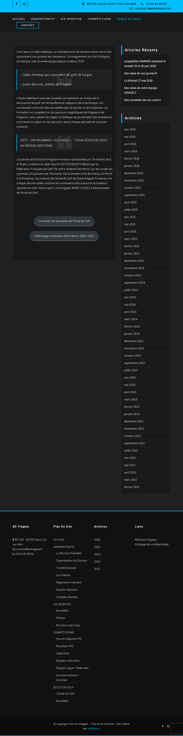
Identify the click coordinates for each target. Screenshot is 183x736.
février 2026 (131, 158)
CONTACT (27, 25)
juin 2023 (130, 377)
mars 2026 (130, 151)
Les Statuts (63, 575)
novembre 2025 (134, 180)
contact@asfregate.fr (153, 8)
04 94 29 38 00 (156, 3)
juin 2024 (130, 297)
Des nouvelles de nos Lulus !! (142, 100)
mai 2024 (129, 304)
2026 (97, 539)
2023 (97, 561)
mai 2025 (129, 224)
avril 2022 (130, 472)
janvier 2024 (132, 334)
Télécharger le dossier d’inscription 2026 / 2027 (64, 236)
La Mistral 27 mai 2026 (138, 80)
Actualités (62, 610)
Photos (60, 618)
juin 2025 (130, 217)
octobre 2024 (132, 275)
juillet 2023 (131, 370)
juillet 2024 (131, 290)
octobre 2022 (132, 436)
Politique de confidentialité (152, 544)
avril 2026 (130, 144)
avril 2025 (130, 231)
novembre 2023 (134, 348)
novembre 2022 (134, 428)
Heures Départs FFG (69, 639)
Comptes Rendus (67, 597)
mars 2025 (130, 239)
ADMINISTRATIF (43, 19)
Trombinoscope (66, 568)
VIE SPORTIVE (71, 19)
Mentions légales (146, 539)
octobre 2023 (132, 355)
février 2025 (131, 246)
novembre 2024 (134, 268)
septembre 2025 (134, 195)
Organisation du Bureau (71, 560)
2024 (97, 554)
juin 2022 (130, 458)
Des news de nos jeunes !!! (140, 73)
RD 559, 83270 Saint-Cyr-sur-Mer (111, 3)
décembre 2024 (133, 261)
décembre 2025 (133, 173)
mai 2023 (129, 385)
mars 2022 (130, 480)
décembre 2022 (133, 421)
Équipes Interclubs (68, 661)
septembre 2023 (134, 363)
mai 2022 (129, 465)
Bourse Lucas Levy (68, 625)
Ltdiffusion (94, 728)
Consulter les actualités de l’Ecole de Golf (64, 221)
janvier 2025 (132, 253)
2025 (97, 547)
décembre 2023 (133, 341)
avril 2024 (130, 312)
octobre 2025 (132, 188)
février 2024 (131, 326)
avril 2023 (130, 392)
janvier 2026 (132, 166)
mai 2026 (129, 137)
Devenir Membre (67, 590)
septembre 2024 (134, 282)
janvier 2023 (132, 414)
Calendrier (62, 653)
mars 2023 (130, 399)
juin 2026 (130, 129)
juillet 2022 (131, 450)
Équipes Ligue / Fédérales (72, 668)
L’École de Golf (65, 693)
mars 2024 (130, 319)
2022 (97, 569)
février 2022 (131, 487)
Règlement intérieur (69, 582)
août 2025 (130, 202)
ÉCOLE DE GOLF (129, 19)
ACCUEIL (19, 19)
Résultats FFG (64, 646)
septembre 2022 (134, 443)
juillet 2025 (131, 209)
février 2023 (131, 407)
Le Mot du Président (69, 553)
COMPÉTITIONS (99, 19)
